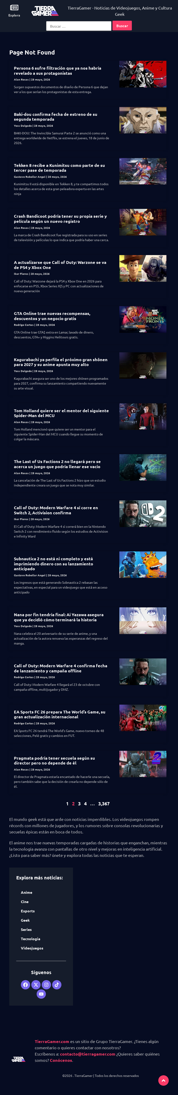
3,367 (104, 803)
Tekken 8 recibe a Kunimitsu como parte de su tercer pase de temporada (59, 167)
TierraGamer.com (52, 1041)
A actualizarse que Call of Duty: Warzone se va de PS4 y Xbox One (60, 264)
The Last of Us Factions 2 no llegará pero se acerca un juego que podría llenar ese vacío (57, 464)
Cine (25, 901)
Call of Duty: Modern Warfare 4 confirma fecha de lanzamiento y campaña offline (60, 668)
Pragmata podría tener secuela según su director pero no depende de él (54, 760)
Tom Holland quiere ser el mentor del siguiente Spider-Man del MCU (61, 413)
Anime (26, 892)
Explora (14, 15)
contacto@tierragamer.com (87, 1053)
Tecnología (30, 938)
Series (26, 929)
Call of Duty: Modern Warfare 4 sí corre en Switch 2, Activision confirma (56, 510)
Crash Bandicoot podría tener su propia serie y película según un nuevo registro (60, 218)
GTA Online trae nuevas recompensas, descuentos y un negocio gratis (52, 316)
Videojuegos (32, 948)
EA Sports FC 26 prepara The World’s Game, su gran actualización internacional (59, 714)
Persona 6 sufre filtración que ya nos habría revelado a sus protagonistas (57, 70)
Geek (25, 920)
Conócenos (61, 1060)
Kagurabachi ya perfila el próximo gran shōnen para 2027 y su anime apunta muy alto (61, 362)
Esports (28, 910)
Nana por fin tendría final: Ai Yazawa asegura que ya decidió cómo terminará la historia (59, 617)
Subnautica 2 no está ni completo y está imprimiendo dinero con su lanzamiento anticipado (53, 563)
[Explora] (14, 7)
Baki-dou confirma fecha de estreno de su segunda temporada (55, 116)
